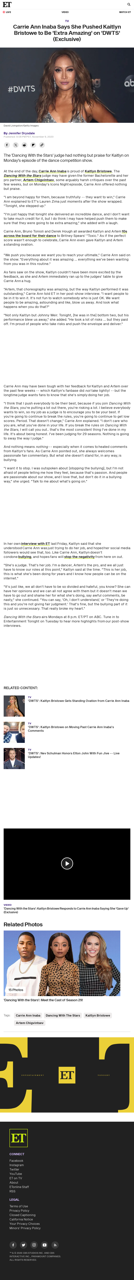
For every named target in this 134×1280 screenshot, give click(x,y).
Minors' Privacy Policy (25, 1228)
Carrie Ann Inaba (52, 171)
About (13, 1183)
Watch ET (125, 12)
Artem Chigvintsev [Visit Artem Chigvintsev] (30, 1023)
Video (65, 12)
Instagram (16, 1165)
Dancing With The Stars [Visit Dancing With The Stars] (63, 1015)
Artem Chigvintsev (38, 180)
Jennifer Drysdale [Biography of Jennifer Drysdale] (21, 133)
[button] (67, 863)
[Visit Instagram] (34, 1245)
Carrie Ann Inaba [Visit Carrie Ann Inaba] (28, 1015)
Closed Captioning (22, 1215)
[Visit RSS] (55, 1245)
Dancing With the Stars (22, 175)
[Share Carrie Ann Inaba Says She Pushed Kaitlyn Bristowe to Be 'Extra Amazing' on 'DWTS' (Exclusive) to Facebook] (7, 145)
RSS (12, 1191)
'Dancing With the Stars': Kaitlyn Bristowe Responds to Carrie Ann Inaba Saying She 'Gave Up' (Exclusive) (66, 910)
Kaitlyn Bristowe (98, 171)
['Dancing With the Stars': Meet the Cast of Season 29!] (67, 963)
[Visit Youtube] (44, 1245)
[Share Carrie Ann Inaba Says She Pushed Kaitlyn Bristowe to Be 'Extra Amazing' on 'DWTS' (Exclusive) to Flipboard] (33, 145)
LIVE (8, 12)
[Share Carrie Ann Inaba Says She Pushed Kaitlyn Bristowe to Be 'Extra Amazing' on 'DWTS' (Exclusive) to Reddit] (24, 145)
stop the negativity (79, 556)
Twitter (14, 1169)
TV (67, 21)
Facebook (16, 1161)
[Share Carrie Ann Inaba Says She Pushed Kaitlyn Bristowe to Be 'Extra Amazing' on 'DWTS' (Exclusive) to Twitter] (15, 145)
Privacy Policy (19, 1211)
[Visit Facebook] (13, 1245)
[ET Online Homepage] (8, 4)
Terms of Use (18, 1206)
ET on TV (15, 1178)
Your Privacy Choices (24, 1224)
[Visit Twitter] (23, 1245)
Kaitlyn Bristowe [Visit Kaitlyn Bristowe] (98, 1015)
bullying (24, 556)
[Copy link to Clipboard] (42, 145)
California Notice (21, 1219)
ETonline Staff (19, 1187)
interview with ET (35, 543)
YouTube (15, 1174)
